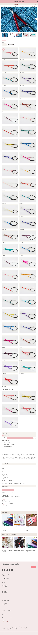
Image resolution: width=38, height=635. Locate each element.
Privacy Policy (4, 604)
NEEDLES (23, 6)
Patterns (14, 6)
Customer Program (5, 606)
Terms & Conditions (5, 603)
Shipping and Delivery (5, 600)
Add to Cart (20, 633)
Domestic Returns (4, 601)
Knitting (33, 6)
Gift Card (3, 614)
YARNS (5, 6)
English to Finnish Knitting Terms (7, 617)
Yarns (2, 611)
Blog (2, 615)
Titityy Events (4, 595)
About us (3, 575)
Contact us (3, 577)
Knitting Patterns (4, 613)
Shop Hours (3, 593)
